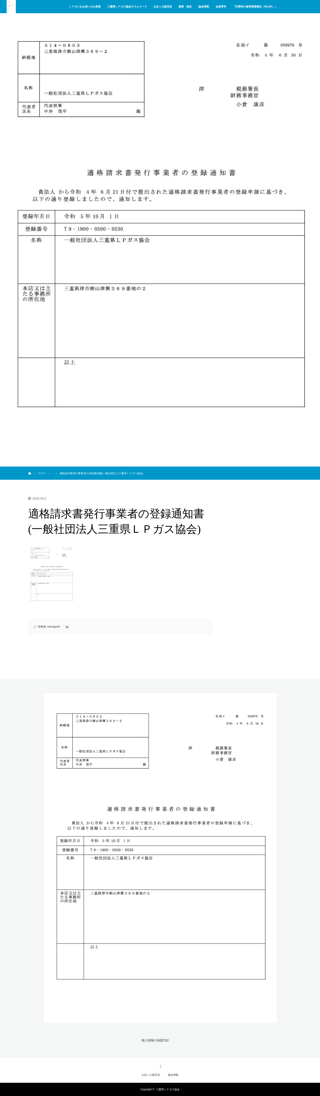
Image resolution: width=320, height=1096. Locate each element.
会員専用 (221, 6)
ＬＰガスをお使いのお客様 (85, 6)
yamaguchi (53, 626)
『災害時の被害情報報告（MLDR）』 (255, 6)
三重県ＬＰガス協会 (168, 1089)
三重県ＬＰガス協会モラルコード (127, 6)
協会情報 (203, 6)
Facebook (160, 1066)
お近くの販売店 (163, 6)
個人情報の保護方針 (155, 1040)
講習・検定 (185, 6)
